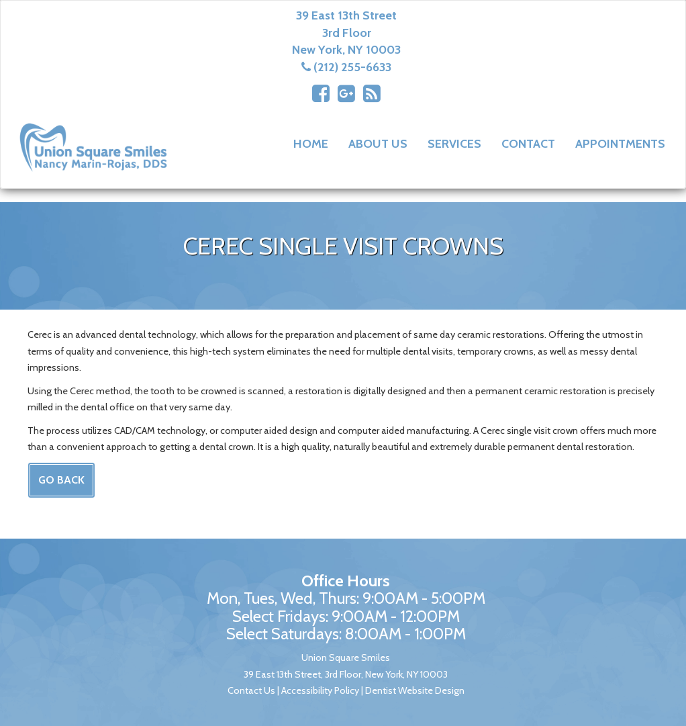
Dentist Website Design (414, 690)
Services (454, 143)
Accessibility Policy (320, 690)
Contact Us (251, 690)
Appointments (620, 143)
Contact (528, 143)
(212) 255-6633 (352, 67)
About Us (377, 143)
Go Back (61, 479)
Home (310, 143)
